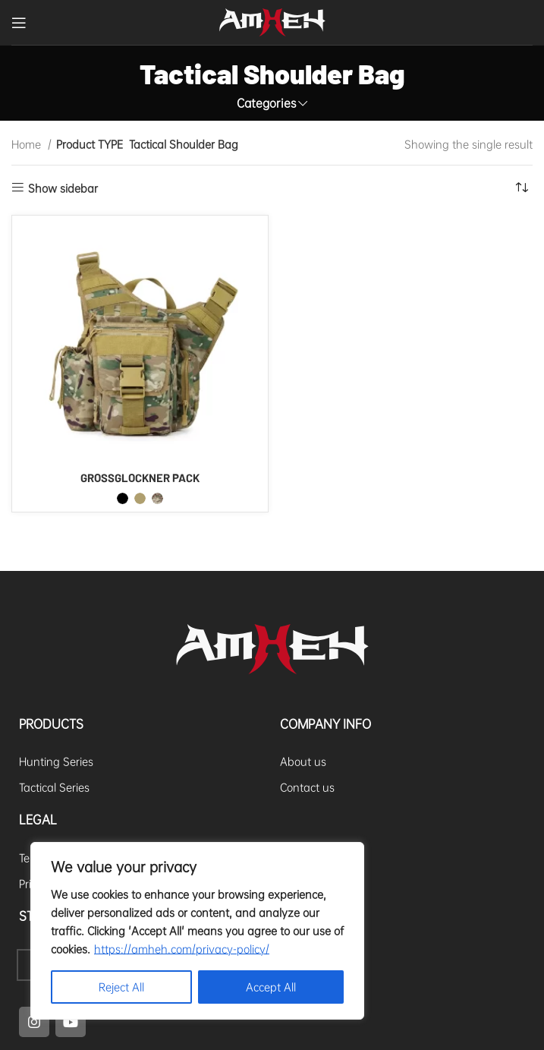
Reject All (121, 987)
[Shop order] (521, 188)
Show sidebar (63, 187)
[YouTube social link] (70, 1022)
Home (27, 144)
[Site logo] (272, 20)
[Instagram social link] (34, 1022)
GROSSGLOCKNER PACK (140, 477)
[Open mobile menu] (19, 23)
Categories (266, 103)
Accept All (271, 987)
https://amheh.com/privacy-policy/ (181, 949)
